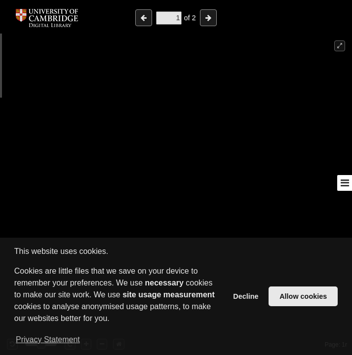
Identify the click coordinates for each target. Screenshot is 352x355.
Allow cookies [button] (303, 296)
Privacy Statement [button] (48, 339)
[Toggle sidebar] (344, 183)
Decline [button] (245, 296)
